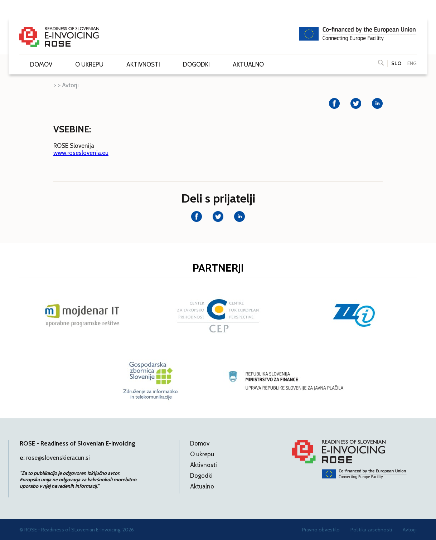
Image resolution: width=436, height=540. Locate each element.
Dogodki (196, 64)
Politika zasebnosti (371, 529)
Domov (41, 64)
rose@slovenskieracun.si (58, 457)
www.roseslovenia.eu (80, 152)
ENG (412, 63)
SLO (396, 63)
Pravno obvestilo (321, 529)
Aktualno (248, 64)
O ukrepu (89, 64)
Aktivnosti (143, 64)
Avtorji (70, 85)
